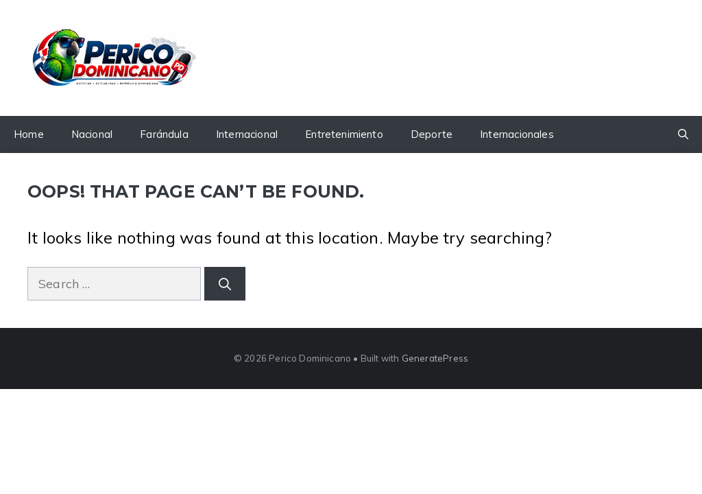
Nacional (91, 134)
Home (29, 134)
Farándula (164, 134)
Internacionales (517, 134)
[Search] (224, 284)
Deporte (431, 134)
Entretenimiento (344, 134)
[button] (683, 134)
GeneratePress (435, 358)
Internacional (247, 134)
